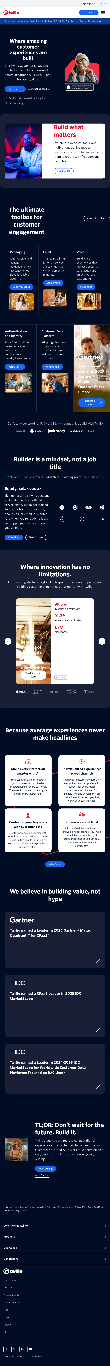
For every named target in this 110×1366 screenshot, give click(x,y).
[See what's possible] (39, 89)
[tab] (12, 478)
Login (103, 3)
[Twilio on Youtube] (30, 1349)
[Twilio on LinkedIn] (22, 1349)
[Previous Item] (8, 641)
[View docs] (14, 537)
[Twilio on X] (14, 1349)
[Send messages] (21, 287)
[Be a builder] (64, 171)
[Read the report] (91, 402)
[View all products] (97, 218)
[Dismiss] (106, 21)
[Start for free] (89, 12)
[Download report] (87, 961)
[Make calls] (86, 287)
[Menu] (103, 12)
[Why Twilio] (55, 864)
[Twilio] (11, 12)
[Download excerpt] (86, 1030)
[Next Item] (102, 641)
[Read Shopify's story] (33, 675)
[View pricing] (45, 1169)
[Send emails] (53, 283)
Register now (94, 21)
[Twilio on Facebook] (6, 1349)
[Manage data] (52, 367)
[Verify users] (15, 367)
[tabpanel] (55, 513)
